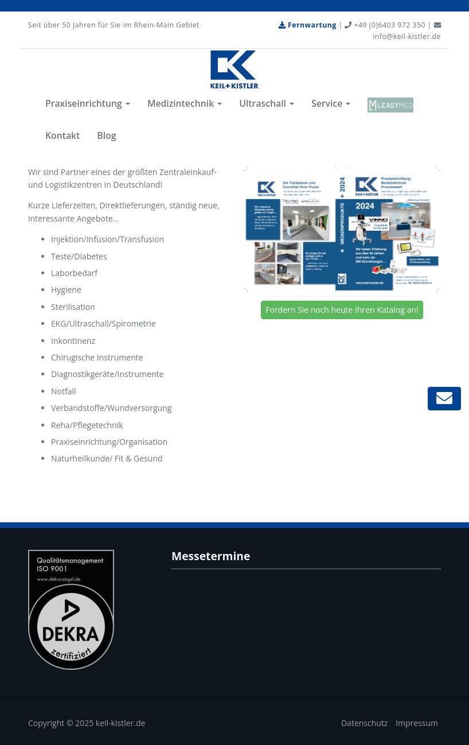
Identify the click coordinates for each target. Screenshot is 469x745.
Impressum (417, 722)
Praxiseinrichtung (87, 103)
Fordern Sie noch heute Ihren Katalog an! (342, 309)
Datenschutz (364, 722)
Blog (106, 135)
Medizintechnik (184, 103)
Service (330, 103)
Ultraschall (266, 103)
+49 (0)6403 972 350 (385, 25)
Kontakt (62, 135)
